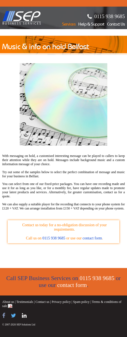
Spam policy (81, 302)
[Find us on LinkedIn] (24, 316)
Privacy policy (61, 302)
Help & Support (91, 25)
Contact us (42, 302)
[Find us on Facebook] (3, 316)
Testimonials (24, 302)
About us (8, 302)
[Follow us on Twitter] (13, 316)
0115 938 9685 (109, 16)
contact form (92, 238)
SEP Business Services (21, 18)
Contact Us (116, 25)
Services (69, 25)
